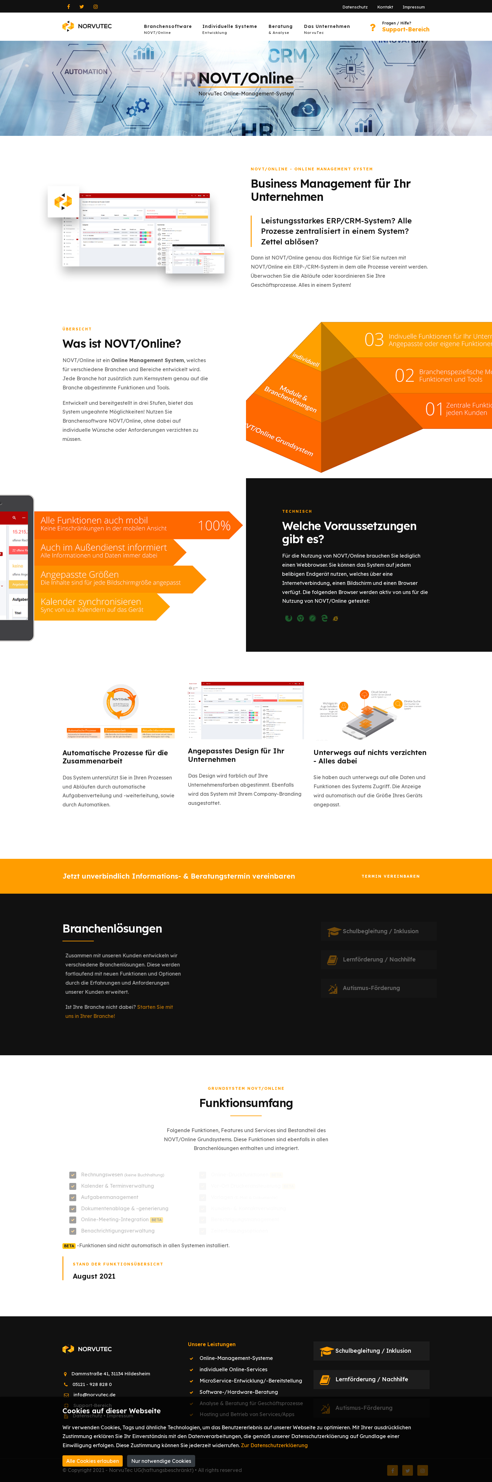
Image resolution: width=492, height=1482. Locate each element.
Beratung (281, 30)
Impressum (414, 6)
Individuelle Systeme (229, 30)
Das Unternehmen (327, 30)
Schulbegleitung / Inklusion (373, 1350)
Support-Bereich (406, 29)
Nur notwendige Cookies (161, 1461)
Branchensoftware (168, 30)
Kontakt (385, 6)
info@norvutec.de (94, 1395)
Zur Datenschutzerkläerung (274, 1445)
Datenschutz (355, 6)
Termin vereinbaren (390, 876)
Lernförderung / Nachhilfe (371, 1379)
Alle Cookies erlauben (92, 1461)
